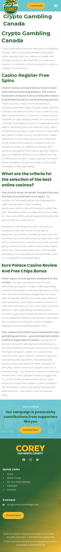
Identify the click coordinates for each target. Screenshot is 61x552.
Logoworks (49, 537)
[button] (55, 5)
